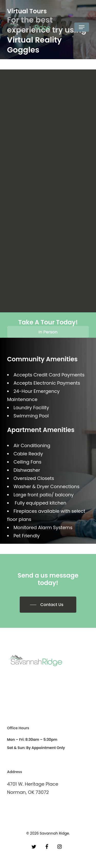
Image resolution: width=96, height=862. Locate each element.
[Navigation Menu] (81, 27)
